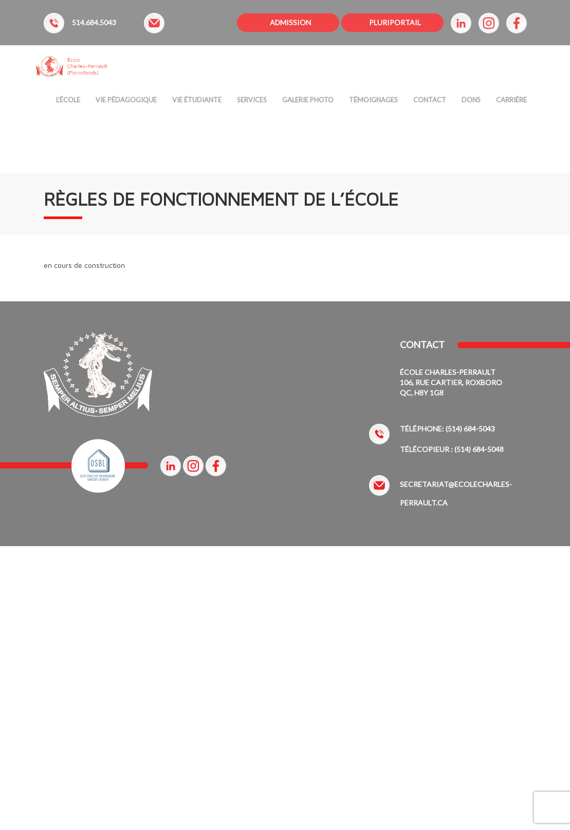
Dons (471, 102)
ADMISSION (290, 22)
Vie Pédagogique (126, 102)
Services (252, 102)
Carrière (511, 102)
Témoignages (373, 102)
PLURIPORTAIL (395, 22)
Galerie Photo (308, 102)
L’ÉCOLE (68, 102)
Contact (429, 102)
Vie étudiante (197, 102)
